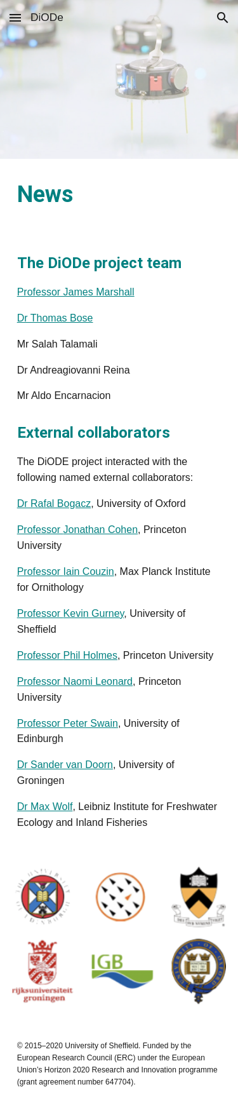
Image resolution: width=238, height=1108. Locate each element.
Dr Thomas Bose (55, 318)
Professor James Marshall (76, 292)
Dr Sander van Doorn (65, 764)
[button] (15, 17)
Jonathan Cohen (100, 529)
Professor (40, 529)
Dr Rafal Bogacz (54, 503)
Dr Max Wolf (45, 806)
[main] (119, 195)
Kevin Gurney (93, 613)
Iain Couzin (88, 571)
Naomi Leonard (98, 681)
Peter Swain (90, 723)
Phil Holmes (90, 655)
